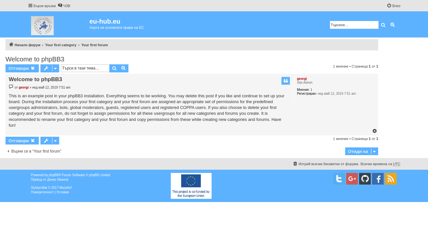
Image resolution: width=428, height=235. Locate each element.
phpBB (54, 175)
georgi (302, 78)
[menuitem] (64, 6)
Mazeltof (65, 187)
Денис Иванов (58, 179)
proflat (42, 187)
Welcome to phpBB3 (34, 59)
